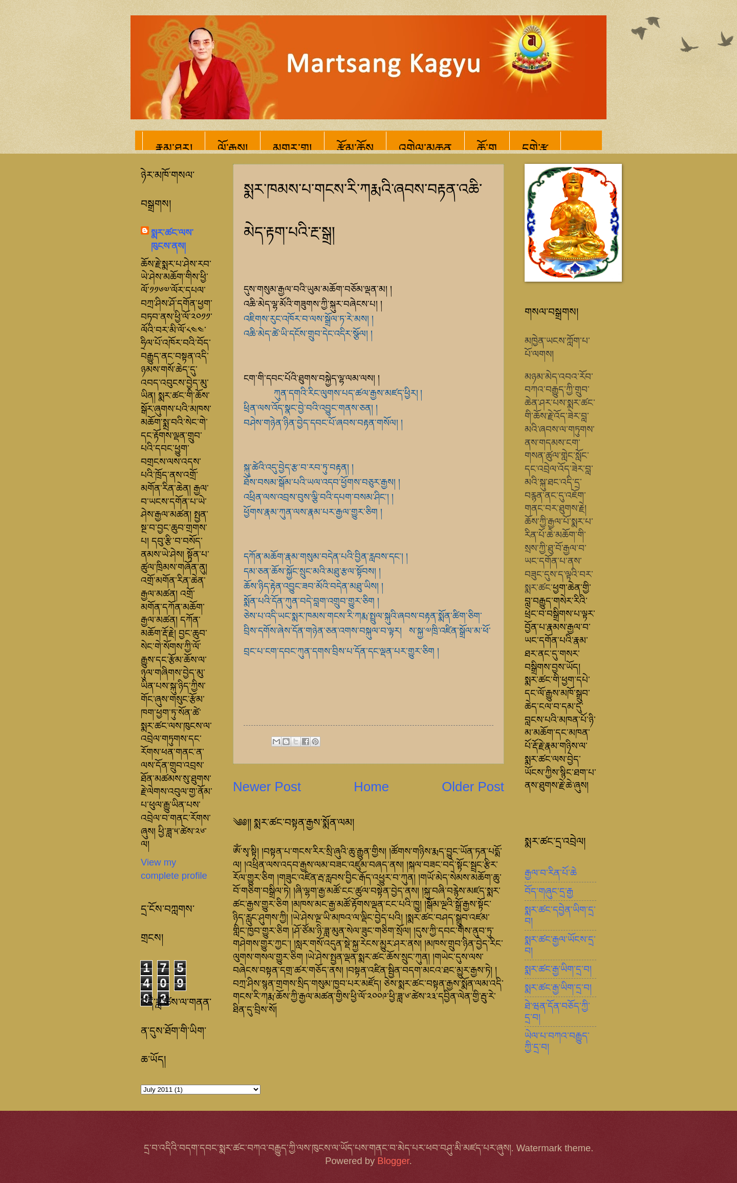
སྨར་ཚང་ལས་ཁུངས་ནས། (172, 239)
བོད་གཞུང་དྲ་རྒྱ (549, 891)
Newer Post (267, 786)
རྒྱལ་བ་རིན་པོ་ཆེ (551, 873)
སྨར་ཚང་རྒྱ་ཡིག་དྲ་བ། (558, 969)
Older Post (473, 786)
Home (371, 786)
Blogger (393, 1160)
